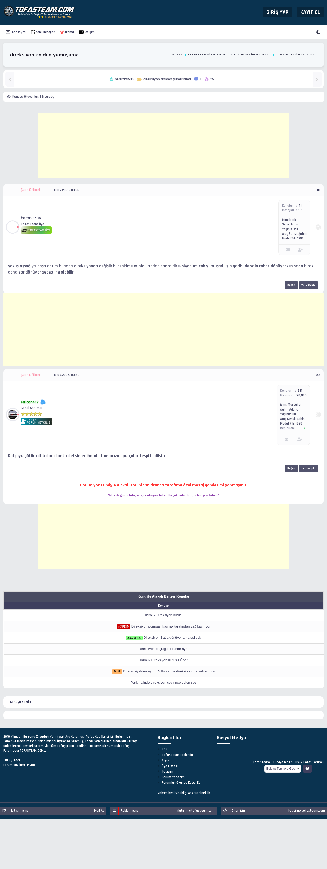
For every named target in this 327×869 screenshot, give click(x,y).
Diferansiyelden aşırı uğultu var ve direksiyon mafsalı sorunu (169, 671)
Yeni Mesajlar (43, 32)
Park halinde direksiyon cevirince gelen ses (163, 682)
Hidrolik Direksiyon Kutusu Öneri (163, 660)
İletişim (87, 32)
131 (300, 210)
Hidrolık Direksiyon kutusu (163, 615)
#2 (318, 375)
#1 (318, 190)
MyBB (31, 765)
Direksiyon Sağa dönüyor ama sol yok (172, 637)
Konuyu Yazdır (20, 702)
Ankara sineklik (199, 793)
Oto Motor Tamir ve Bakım (206, 54)
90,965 (301, 395)
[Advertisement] (163, 145)
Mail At (99, 810)
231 (300, 391)
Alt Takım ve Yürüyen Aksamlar (251, 54)
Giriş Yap (277, 12)
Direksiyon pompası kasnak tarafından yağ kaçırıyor (171, 626)
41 (299, 205)
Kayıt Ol (310, 12)
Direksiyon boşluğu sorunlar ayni (163, 649)
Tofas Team (175, 54)
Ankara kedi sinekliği (172, 793)
